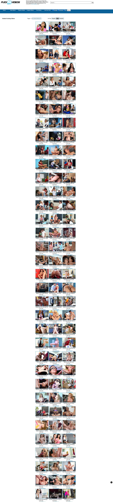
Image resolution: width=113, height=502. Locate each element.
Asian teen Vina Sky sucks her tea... (55, 115)
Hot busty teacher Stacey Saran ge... (69, 404)
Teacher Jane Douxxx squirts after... (55, 349)
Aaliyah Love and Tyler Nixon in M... (42, 211)
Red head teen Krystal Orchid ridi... (55, 335)
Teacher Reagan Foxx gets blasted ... (41, 143)
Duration (61, 18)
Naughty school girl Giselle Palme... (55, 404)
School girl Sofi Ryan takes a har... (69, 321)
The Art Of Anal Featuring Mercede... (42, 363)
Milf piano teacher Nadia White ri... (55, 156)
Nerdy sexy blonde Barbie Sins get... (55, 486)
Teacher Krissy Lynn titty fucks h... (69, 253)
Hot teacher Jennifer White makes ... (41, 60)
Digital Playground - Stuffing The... (42, 431)
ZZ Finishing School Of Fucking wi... (55, 445)
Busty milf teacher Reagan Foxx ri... (55, 239)
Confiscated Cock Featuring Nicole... (55, 46)
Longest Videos (30, 10)
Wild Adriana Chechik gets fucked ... (68, 143)
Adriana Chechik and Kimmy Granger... (42, 266)
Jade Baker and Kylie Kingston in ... (55, 170)
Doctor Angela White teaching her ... (42, 74)
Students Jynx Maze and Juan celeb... (69, 349)
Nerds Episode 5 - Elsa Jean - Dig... (55, 294)
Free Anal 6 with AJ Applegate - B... (55, 308)
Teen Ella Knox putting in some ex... (68, 472)
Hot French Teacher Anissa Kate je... (69, 390)
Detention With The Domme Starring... (42, 445)
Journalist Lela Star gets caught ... (69, 280)
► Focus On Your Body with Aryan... (69, 115)
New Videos (13, 10)
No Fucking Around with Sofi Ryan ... (69, 335)
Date (57, 18)
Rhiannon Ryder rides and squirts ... (68, 376)
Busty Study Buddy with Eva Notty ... (55, 88)
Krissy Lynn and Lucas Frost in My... (41, 225)
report (37, 30)
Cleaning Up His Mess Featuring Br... (69, 500)
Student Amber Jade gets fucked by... (69, 33)
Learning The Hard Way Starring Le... (55, 280)
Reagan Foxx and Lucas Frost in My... (55, 211)
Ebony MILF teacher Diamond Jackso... (55, 417)
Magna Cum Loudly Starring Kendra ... (42, 294)
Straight (55, 10)
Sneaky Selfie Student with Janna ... (55, 143)
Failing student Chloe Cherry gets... (55, 184)
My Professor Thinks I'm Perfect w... (55, 472)
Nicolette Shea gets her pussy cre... (55, 321)
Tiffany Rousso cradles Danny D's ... (42, 253)
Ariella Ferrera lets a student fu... (69, 308)
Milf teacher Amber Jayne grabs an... (55, 431)
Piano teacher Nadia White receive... (68, 156)
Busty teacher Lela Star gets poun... (69, 198)
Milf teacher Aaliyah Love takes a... (55, 225)
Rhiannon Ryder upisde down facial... (42, 390)
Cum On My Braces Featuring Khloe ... (55, 60)
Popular (53, 18)
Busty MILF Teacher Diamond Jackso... (69, 417)
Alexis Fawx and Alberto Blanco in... (69, 459)
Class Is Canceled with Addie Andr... (55, 74)
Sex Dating (38, 10)
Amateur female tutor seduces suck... (55, 500)
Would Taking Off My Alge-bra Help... (42, 349)
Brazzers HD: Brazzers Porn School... (42, 417)
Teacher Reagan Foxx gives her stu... (55, 459)
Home (4, 10)
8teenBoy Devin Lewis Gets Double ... (69, 486)
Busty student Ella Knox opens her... (41, 486)
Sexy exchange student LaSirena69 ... (69, 101)
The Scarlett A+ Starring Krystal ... (42, 321)
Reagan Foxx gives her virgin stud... (42, 239)
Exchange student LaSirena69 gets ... (55, 101)
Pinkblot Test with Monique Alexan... (41, 500)
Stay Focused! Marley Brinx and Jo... (69, 74)
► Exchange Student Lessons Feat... (42, 129)
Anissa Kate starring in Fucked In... (41, 156)
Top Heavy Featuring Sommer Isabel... (42, 33)
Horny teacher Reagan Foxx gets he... (69, 225)
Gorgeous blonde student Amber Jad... (42, 46)
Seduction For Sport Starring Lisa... (55, 198)
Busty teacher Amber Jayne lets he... (69, 431)
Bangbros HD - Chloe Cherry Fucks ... (42, 184)
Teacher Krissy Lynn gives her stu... (55, 253)
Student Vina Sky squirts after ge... (42, 115)
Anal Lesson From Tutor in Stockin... (55, 363)
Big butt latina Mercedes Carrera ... (69, 363)
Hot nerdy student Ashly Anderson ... (55, 376)
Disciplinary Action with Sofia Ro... (69, 60)
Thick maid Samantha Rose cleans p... (69, 211)
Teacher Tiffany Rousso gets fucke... (69, 239)
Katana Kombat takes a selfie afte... (69, 129)
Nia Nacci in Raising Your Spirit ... (55, 33)
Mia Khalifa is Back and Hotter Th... (55, 390)
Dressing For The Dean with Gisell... (42, 404)
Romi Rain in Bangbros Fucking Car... (69, 170)
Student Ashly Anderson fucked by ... (42, 376)
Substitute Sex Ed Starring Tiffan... (68, 445)
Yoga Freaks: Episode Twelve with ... (42, 198)
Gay (65, 10)
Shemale (60, 10)
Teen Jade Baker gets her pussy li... (68, 184)
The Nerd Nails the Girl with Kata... (42, 280)
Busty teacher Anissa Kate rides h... (41, 170)
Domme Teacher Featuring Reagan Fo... (55, 129)
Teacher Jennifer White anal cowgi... (69, 46)
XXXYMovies (43, 34)
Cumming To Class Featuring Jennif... (42, 101)
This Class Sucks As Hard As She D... (42, 88)
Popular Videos (21, 10)
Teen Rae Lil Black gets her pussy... (69, 88)
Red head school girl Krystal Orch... (42, 335)
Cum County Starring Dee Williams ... (41, 472)
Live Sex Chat (47, 10)
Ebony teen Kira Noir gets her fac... (42, 308)
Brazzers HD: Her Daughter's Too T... (69, 294)
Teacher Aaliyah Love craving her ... (42, 459)
